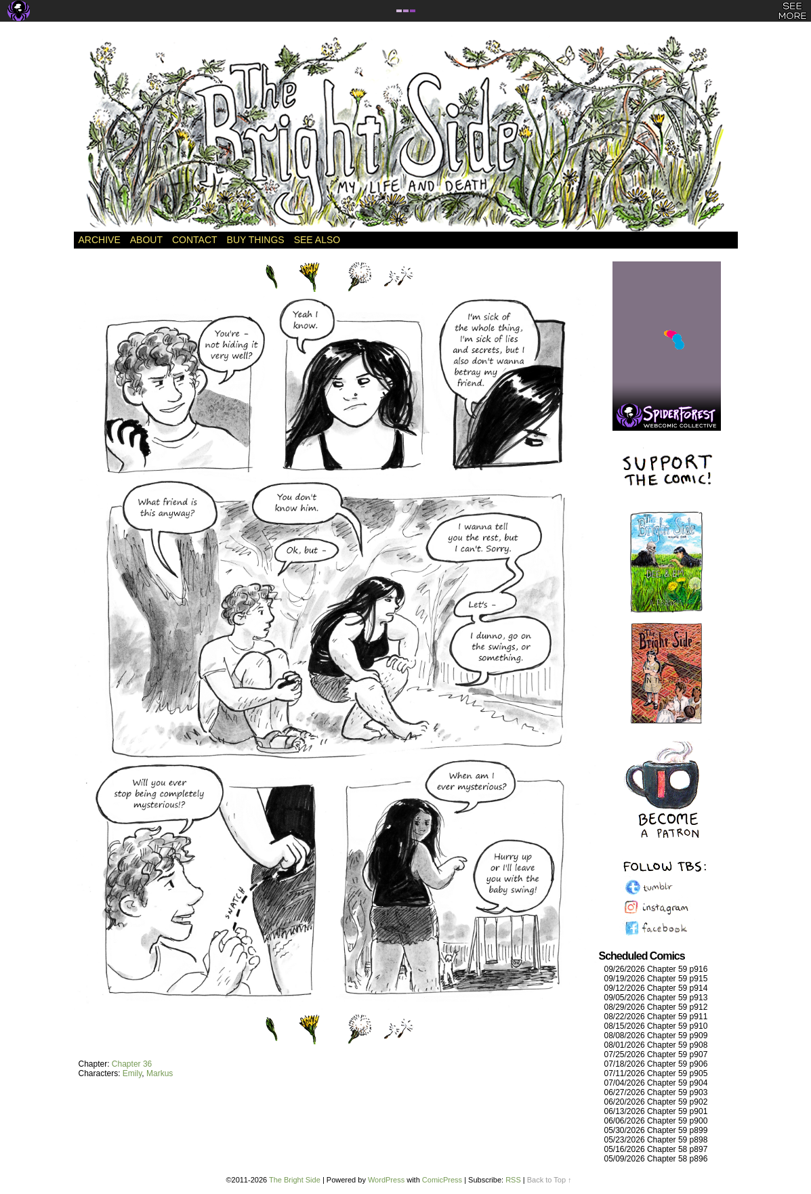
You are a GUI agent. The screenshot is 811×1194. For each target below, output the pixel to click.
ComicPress (442, 1180)
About (146, 239)
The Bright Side (406, 133)
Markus (159, 1073)
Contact (194, 239)
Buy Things (256, 239)
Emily (132, 1073)
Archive (100, 239)
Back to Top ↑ (549, 1180)
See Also (317, 239)
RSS (513, 1180)
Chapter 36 (132, 1064)
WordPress (386, 1180)
